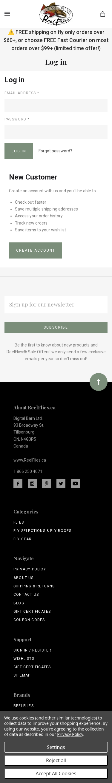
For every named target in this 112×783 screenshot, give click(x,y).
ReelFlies (23, 706)
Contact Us (26, 594)
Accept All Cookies (56, 773)
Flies (18, 522)
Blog (18, 603)
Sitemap (21, 675)
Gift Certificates (32, 611)
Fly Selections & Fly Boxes (42, 531)
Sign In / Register (32, 650)
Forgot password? (55, 150)
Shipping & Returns (34, 586)
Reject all (56, 760)
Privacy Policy (29, 569)
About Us (23, 578)
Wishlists (23, 659)
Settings (56, 747)
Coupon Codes (29, 620)
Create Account (35, 250)
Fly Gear (22, 539)
